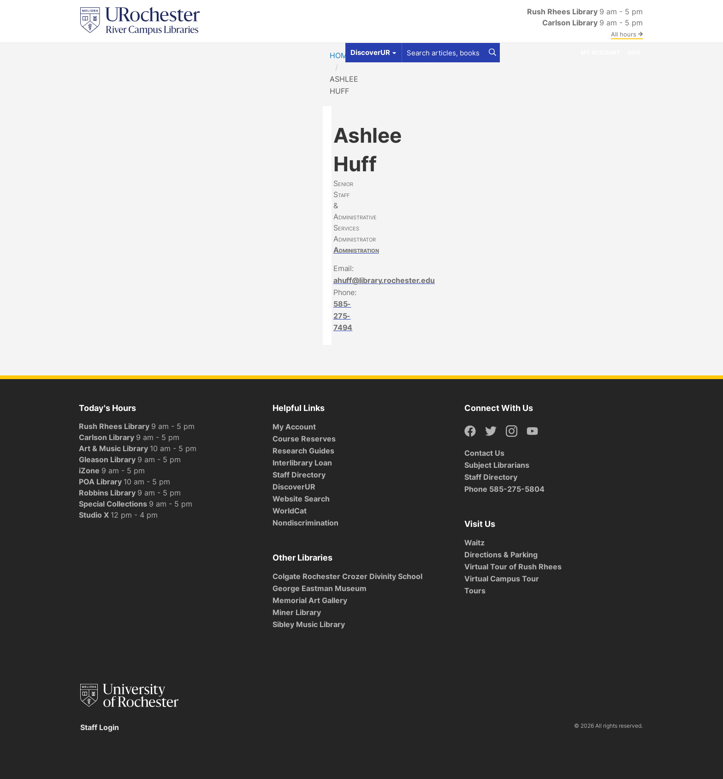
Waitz (474, 542)
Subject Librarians (496, 465)
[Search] (492, 52)
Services (199, 52)
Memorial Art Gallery (310, 600)
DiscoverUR (294, 487)
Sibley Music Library (309, 624)
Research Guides (303, 451)
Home (341, 55)
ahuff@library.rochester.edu (384, 280)
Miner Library (297, 612)
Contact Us (484, 453)
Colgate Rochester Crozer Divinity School (347, 576)
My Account (600, 52)
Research (242, 52)
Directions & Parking (501, 555)
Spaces (161, 52)
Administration (356, 250)
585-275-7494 (343, 315)
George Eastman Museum (320, 588)
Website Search (301, 499)
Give (634, 52)
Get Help (123, 52)
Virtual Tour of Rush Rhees (513, 567)
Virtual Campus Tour (501, 579)
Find (91, 52)
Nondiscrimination (305, 523)
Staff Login (99, 727)
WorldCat (290, 511)
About (279, 52)
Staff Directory (299, 475)
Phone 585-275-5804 (504, 489)
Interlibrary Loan (302, 463)
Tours (475, 591)
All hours (627, 34)
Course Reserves (304, 439)
